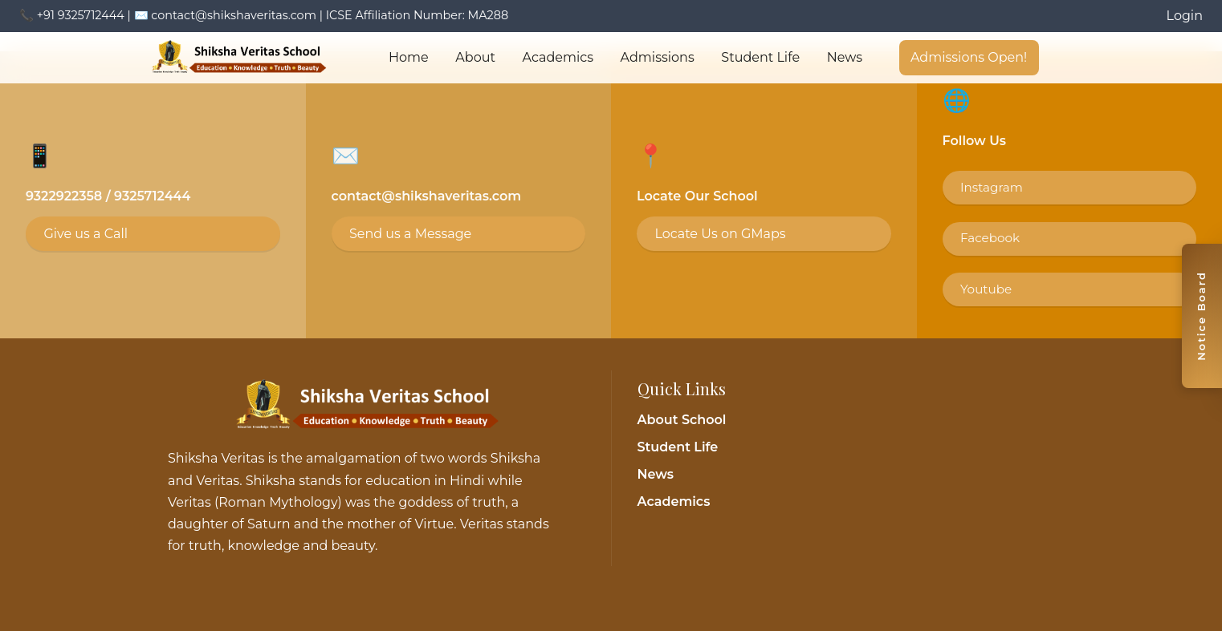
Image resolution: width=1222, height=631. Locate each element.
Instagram (991, 187)
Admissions (658, 57)
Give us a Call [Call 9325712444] (85, 233)
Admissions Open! (968, 57)
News (844, 57)
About (475, 57)
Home (409, 57)
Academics (558, 57)
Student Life (760, 57)
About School (682, 419)
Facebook (990, 237)
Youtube (986, 289)
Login (1185, 15)
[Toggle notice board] (1202, 316)
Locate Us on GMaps (719, 233)
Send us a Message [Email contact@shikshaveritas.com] (410, 233)
